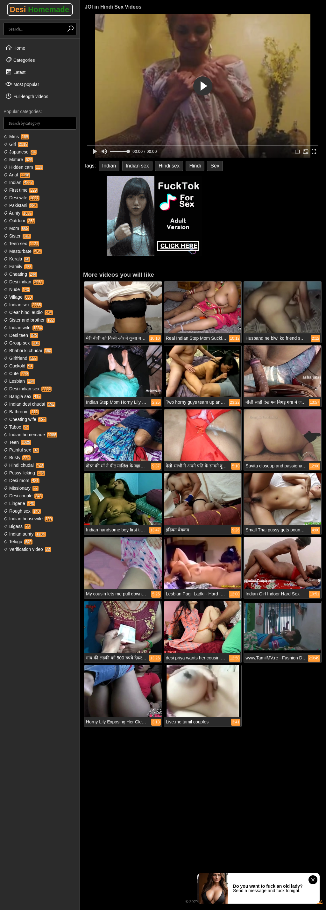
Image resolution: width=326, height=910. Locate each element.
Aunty (18, 213)
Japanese (20, 151)
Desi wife (21, 197)
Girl (16, 144)
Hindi (195, 165)
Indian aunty (25, 534)
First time (21, 190)
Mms (16, 136)
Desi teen (21, 335)
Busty (17, 457)
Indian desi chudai (29, 404)
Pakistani (21, 205)
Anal (17, 174)
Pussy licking (24, 472)
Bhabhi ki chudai (28, 350)
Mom (16, 228)
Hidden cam (23, 167)
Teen (17, 442)
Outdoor (19, 220)
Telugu (18, 541)
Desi (39, 9)
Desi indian (24, 281)
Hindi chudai (24, 465)
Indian (19, 182)
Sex (214, 165)
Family (18, 266)
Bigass (17, 526)
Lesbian (19, 381)
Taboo (16, 427)
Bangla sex (22, 396)
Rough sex (22, 511)
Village (18, 297)
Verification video (27, 549)
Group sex (22, 342)
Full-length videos (26, 96)
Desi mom (21, 480)
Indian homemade (30, 434)
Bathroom (21, 411)
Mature (18, 159)
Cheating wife (25, 419)
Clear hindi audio (28, 312)
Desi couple (23, 495)
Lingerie (19, 503)
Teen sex (21, 243)
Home (15, 47)
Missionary (21, 488)
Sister (17, 235)
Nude (17, 289)
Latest (15, 71)
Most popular (22, 84)
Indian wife (23, 327)
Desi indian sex (28, 388)
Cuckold (18, 365)
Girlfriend (21, 358)
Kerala (17, 258)
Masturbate (23, 251)
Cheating (20, 274)
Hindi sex (169, 165)
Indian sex (23, 304)
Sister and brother (29, 320)
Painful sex (21, 449)
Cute (16, 373)
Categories (20, 59)
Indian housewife (28, 518)
